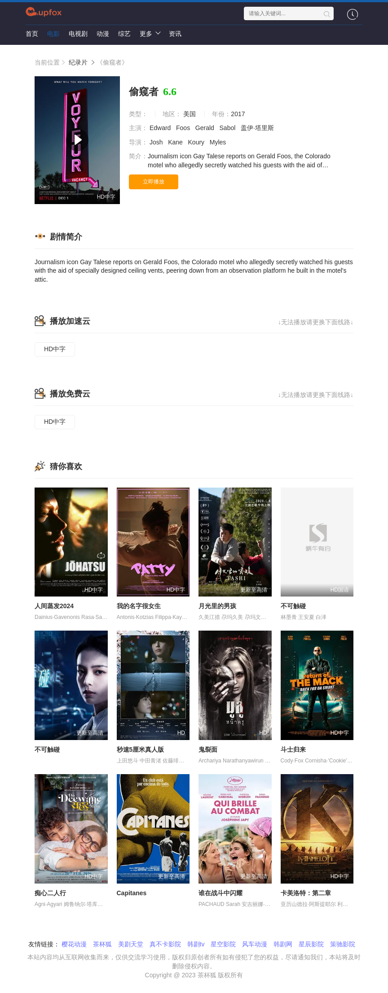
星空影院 (223, 944)
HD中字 (55, 349)
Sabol (229, 127)
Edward (161, 127)
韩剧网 (282, 944)
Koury (197, 142)
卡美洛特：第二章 (306, 893)
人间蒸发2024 (54, 606)
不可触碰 (293, 606)
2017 (238, 114)
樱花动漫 (74, 944)
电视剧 (78, 33)
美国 (189, 114)
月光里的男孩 (217, 606)
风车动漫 (254, 944)
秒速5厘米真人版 (140, 749)
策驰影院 (342, 944)
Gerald (205, 127)
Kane (176, 142)
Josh (157, 142)
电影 (53, 33)
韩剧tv (196, 944)
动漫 (103, 33)
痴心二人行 (50, 893)
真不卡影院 (165, 944)
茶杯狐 (102, 944)
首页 (32, 33)
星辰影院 (311, 944)
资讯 (175, 33)
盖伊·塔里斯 (258, 127)
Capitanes (132, 893)
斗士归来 (293, 749)
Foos (184, 127)
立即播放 (153, 182)
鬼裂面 (207, 749)
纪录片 (78, 62)
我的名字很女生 (139, 606)
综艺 (124, 33)
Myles (219, 142)
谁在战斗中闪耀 (220, 893)
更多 (150, 33)
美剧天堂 (130, 944)
